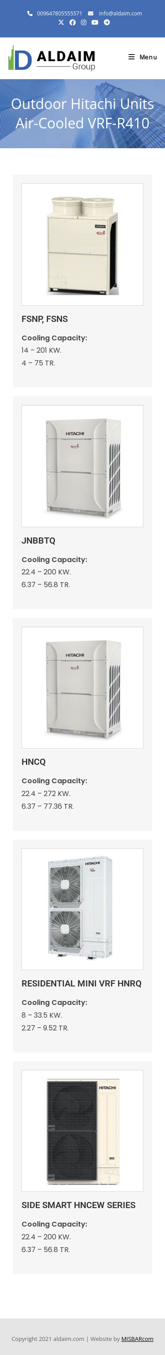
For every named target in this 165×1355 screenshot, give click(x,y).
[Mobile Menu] (142, 58)
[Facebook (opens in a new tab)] (72, 22)
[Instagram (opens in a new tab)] (83, 22)
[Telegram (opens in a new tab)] (105, 22)
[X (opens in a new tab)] (61, 22)
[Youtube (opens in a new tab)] (95, 22)
